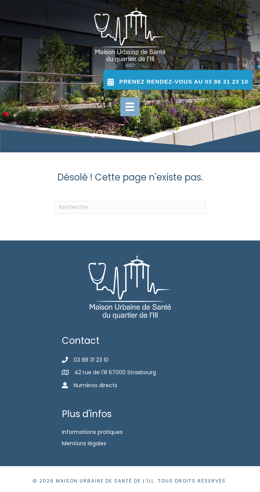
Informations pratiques (92, 432)
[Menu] (129, 106)
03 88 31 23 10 (91, 360)
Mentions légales (84, 443)
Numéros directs (95, 385)
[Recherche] (130, 207)
